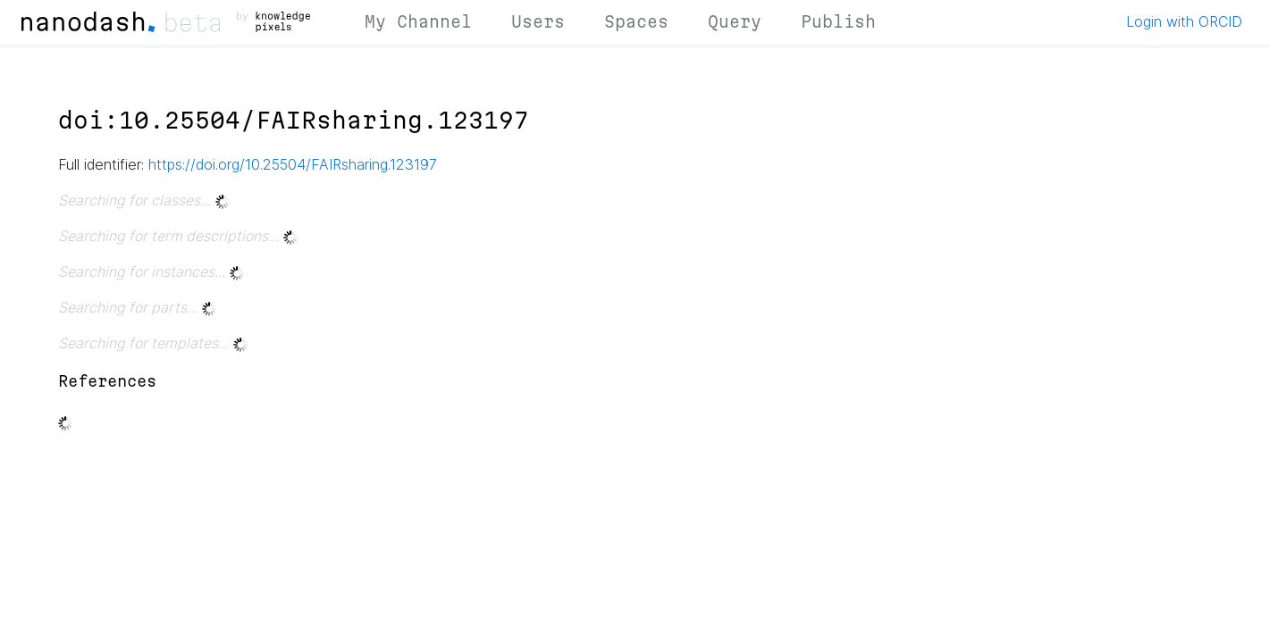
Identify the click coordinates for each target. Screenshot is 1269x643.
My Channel (418, 21)
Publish (838, 21)
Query (734, 21)
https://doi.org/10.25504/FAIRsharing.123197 (292, 164)
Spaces (636, 21)
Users (538, 21)
